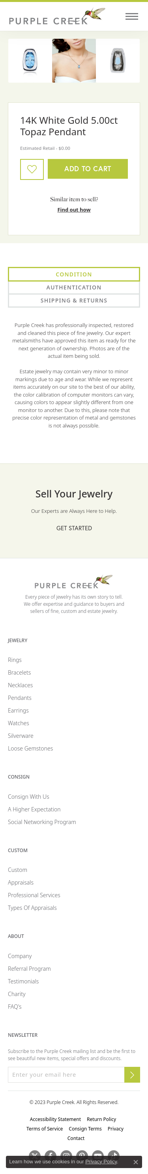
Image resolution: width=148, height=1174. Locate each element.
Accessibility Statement (55, 1119)
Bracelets (19, 672)
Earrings (18, 710)
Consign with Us (28, 796)
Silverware (21, 735)
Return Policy (101, 1119)
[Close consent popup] (135, 1162)
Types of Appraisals (32, 907)
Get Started (74, 528)
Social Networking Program (42, 822)
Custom (17, 869)
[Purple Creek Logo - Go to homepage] (57, 16)
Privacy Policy (101, 1162)
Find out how (73, 209)
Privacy (116, 1128)
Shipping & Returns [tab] (74, 300)
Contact (75, 1138)
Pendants (20, 697)
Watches (18, 723)
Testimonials (23, 981)
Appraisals (21, 882)
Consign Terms (85, 1128)
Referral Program (29, 968)
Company (20, 956)
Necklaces (20, 685)
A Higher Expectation (34, 809)
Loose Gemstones (30, 748)
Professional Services (34, 895)
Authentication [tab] (74, 287)
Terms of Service (44, 1128)
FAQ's (15, 1006)
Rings (15, 660)
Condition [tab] (74, 274)
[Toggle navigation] (132, 16)
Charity (17, 994)
